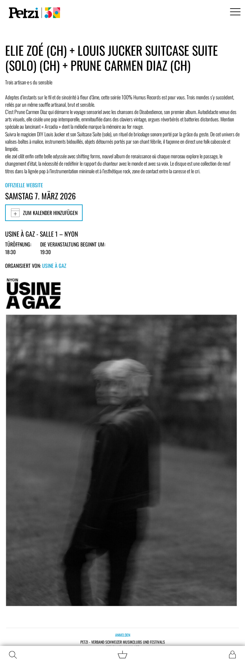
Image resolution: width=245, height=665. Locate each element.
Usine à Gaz (54, 265)
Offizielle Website (24, 185)
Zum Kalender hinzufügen (44, 213)
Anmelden (122, 635)
